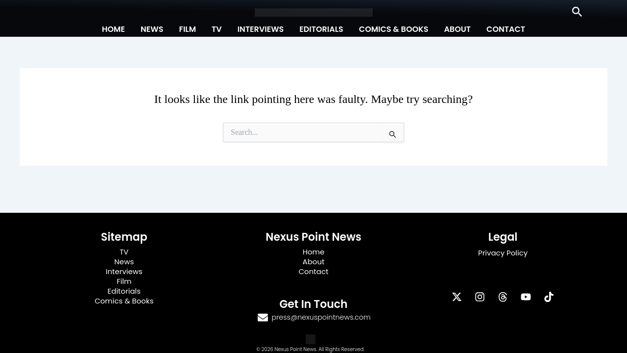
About (457, 29)
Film (187, 29)
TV (217, 29)
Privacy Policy (503, 253)
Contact (505, 29)
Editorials (321, 29)
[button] (577, 12)
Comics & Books (394, 29)
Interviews (261, 29)
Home (113, 29)
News (152, 29)
